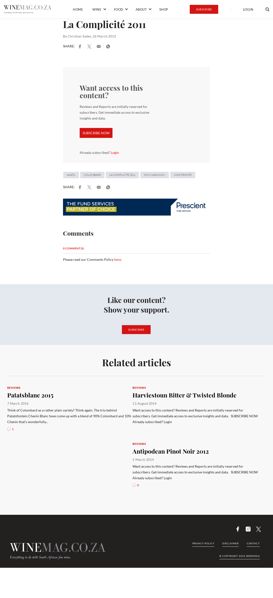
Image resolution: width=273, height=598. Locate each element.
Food (118, 9)
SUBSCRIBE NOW (96, 133)
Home (78, 9)
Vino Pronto (183, 175)
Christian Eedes (79, 36)
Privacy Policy (203, 543)
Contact (253, 543)
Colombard (92, 175)
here (117, 259)
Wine (96, 9)
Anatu (71, 175)
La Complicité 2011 (122, 175)
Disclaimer (230, 543)
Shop (163, 9)
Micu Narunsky (154, 175)
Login (248, 9)
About (141, 9)
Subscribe (204, 9)
